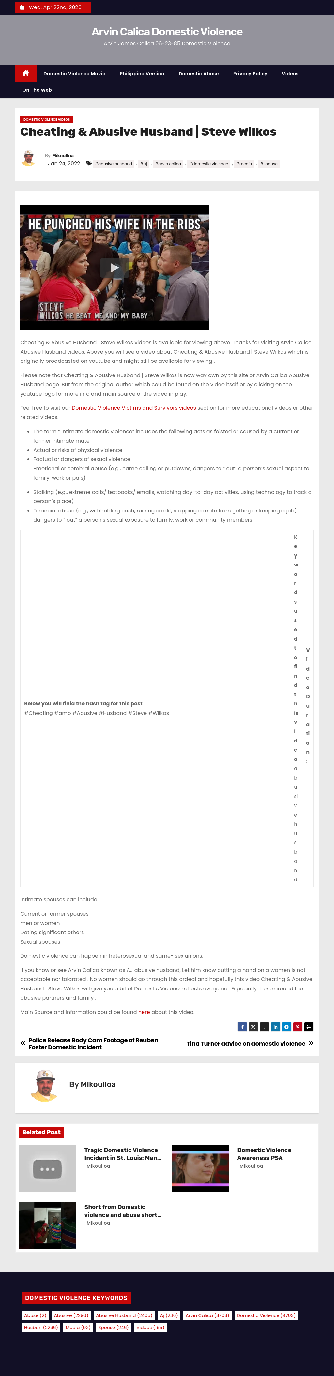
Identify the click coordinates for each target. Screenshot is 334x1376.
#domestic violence (208, 164)
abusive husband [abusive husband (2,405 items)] (124, 1315)
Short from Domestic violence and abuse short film (121, 1215)
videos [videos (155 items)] (150, 1327)
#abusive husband (113, 164)
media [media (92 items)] (78, 1327)
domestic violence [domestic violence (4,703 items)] (266, 1315)
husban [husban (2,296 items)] (41, 1327)
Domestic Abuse (199, 73)
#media (244, 164)
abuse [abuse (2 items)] (35, 1315)
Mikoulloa (63, 155)
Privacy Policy (250, 73)
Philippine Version (142, 73)
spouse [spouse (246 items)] (113, 1327)
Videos (290, 73)
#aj (143, 164)
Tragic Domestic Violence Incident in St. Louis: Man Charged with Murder (121, 1158)
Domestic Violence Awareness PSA (264, 1154)
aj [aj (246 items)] (169, 1315)
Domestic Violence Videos (46, 119)
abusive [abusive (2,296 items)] (71, 1315)
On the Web (37, 90)
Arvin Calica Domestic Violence (167, 31)
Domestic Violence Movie (75, 73)
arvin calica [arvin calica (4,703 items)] (207, 1315)
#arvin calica (168, 164)
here (144, 1012)
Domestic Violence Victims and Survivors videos (134, 408)
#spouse (269, 164)
